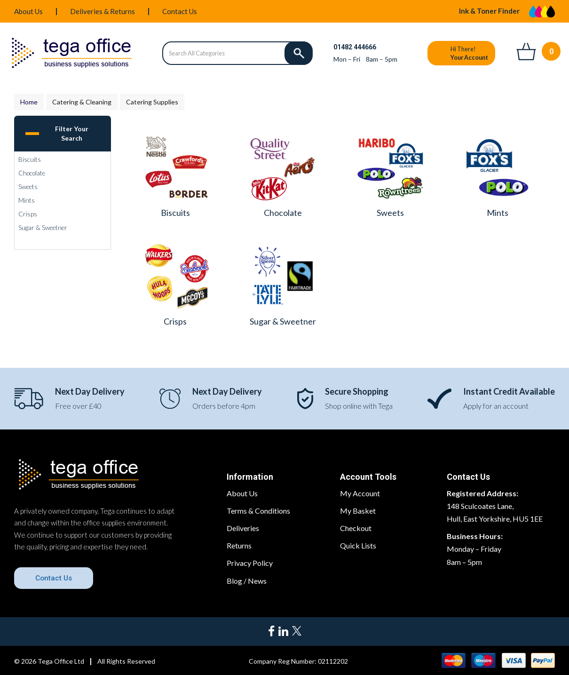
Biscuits (29, 159)
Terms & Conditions (258, 510)
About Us (28, 11)
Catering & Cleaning (81, 102)
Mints (26, 200)
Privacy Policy (250, 562)
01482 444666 (354, 47)
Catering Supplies (152, 102)
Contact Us (179, 11)
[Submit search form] (298, 53)
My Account (360, 493)
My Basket (358, 510)
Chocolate (31, 173)
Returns (239, 545)
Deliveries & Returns (102, 11)
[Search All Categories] (237, 53)
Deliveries (243, 528)
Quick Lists (358, 545)
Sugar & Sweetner (42, 227)
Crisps (27, 214)
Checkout (355, 528)
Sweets (28, 187)
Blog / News (247, 580)
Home (29, 102)
